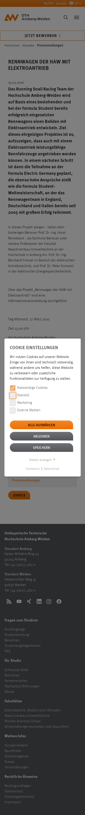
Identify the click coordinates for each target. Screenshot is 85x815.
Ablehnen (41, 436)
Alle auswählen (41, 424)
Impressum (33, 468)
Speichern (41, 447)
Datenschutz (51, 468)
